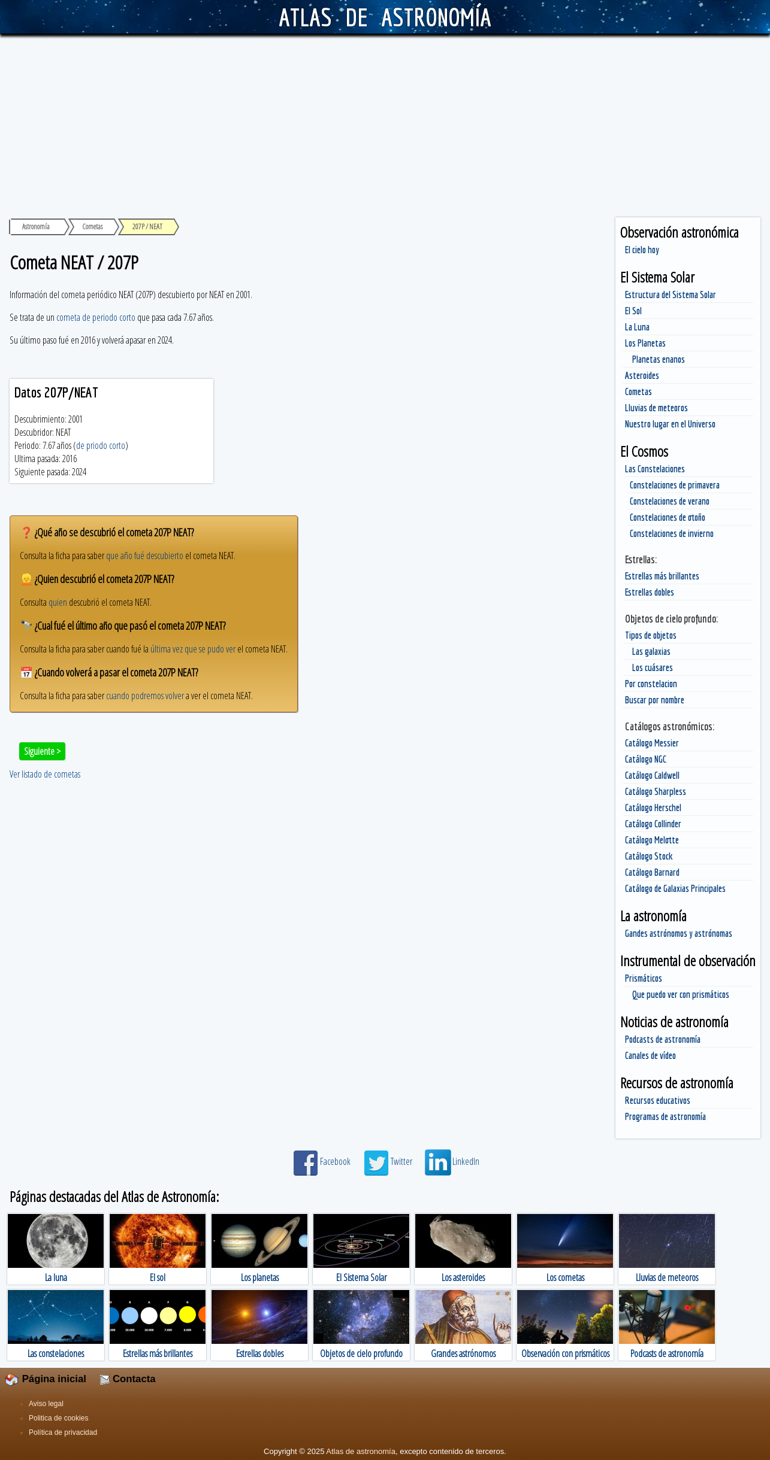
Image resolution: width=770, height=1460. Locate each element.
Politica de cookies (58, 1418)
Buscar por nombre (654, 699)
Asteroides (642, 375)
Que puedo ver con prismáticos (680, 994)
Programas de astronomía (665, 1116)
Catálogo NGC (645, 759)
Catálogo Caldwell (652, 775)
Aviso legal (46, 1404)
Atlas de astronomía (360, 1451)
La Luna (637, 326)
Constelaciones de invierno (672, 533)
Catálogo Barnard (652, 872)
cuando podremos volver (145, 695)
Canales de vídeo (650, 1055)
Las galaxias (651, 651)
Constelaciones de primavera (675, 484)
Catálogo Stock (649, 856)
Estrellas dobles (649, 592)
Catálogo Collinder (653, 823)
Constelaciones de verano (669, 501)
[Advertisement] (385, 124)
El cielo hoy (642, 249)
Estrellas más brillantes (662, 575)
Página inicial (45, 1379)
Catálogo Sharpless (655, 791)
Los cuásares (652, 667)
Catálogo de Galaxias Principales (675, 888)
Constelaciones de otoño (667, 517)
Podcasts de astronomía (662, 1039)
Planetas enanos (658, 359)
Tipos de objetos (651, 635)
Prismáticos (643, 978)
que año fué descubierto (144, 555)
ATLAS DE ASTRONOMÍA (385, 16)
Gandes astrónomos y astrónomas (678, 933)
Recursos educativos (657, 1100)
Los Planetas (645, 343)
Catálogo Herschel (653, 807)
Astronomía (36, 226)
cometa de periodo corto (95, 317)
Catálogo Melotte (652, 839)
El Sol (633, 310)
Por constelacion (651, 683)
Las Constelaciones (655, 468)
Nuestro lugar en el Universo (670, 423)
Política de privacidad (63, 1432)
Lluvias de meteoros (656, 407)
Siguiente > (42, 751)
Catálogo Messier (652, 742)
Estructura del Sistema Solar (670, 294)
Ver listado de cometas (45, 774)
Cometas (638, 391)
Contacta (127, 1379)
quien (58, 602)
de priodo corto (100, 445)
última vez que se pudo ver (192, 648)
